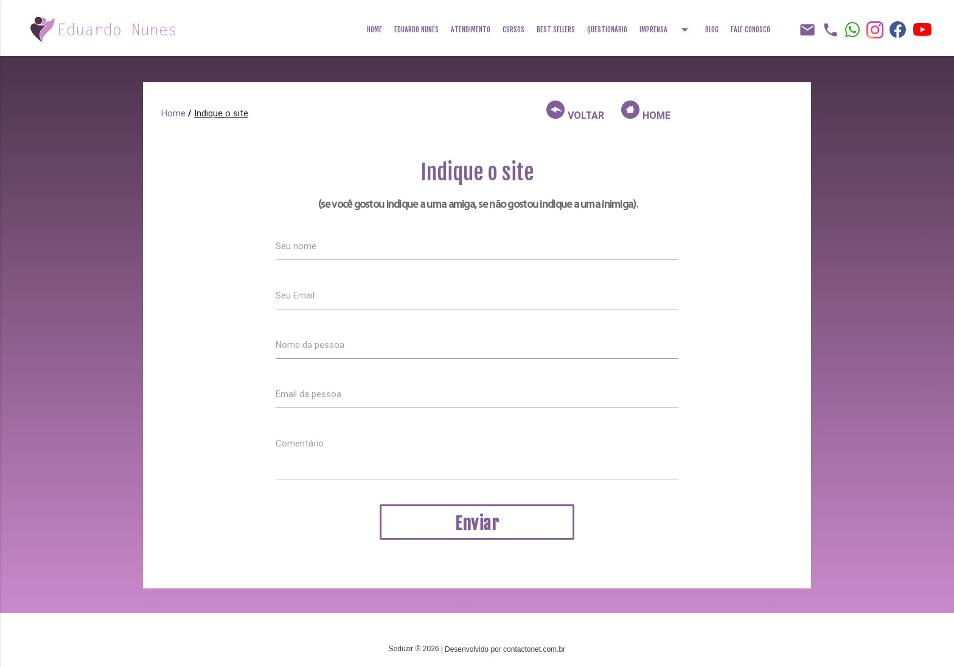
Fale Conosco (750, 29)
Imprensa (666, 25)
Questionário (607, 29)
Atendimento (470, 29)
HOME (645, 111)
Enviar (477, 523)
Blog (712, 29)
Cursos (513, 29)
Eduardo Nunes (416, 29)
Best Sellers (556, 29)
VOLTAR (575, 111)
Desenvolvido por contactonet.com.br (505, 649)
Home (374, 29)
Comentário (300, 443)
